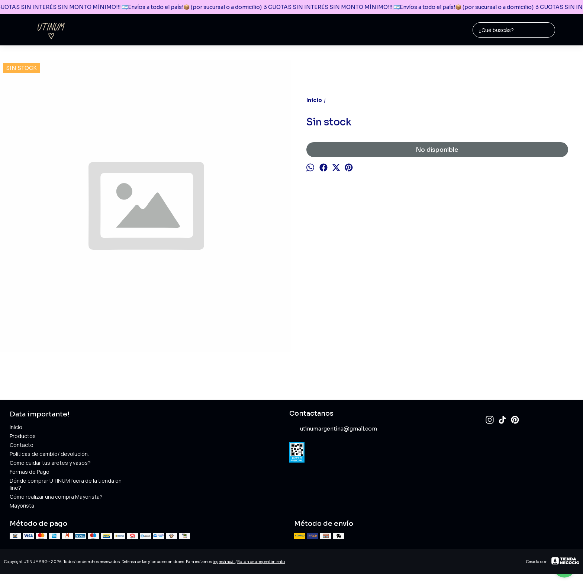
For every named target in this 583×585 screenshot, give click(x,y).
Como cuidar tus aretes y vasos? (50, 462)
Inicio (16, 427)
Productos (23, 435)
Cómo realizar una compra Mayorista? (56, 496)
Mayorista (22, 505)
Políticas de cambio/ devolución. (49, 453)
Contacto (21, 444)
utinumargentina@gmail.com (333, 429)
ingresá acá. (224, 561)
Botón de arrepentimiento (261, 561)
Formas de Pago (29, 471)
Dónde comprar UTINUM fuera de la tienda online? (66, 484)
